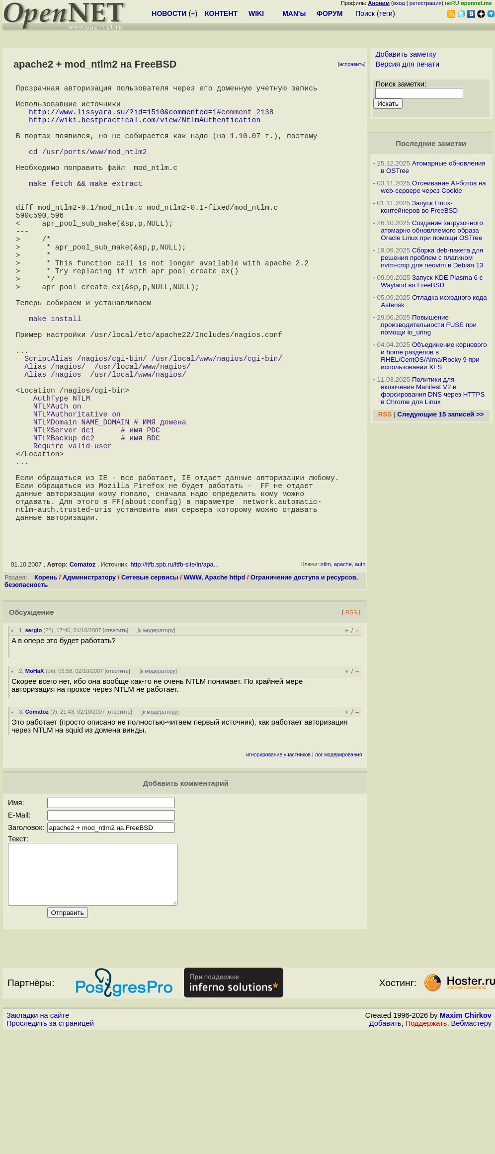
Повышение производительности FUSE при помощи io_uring (429, 325)
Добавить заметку (405, 54)
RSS (351, 721)
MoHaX (34, 780)
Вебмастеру (471, 1145)
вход (399, 3)
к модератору (156, 739)
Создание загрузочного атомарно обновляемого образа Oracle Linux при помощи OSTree (432, 230)
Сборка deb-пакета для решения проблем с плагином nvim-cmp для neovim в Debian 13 (432, 258)
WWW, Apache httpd (214, 686)
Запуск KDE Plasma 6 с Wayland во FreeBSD (432, 281)
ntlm (326, 673)
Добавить (385, 1145)
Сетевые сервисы (149, 686)
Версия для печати (407, 64)
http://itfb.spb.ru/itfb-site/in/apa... (175, 673)
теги (386, 13)
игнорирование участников (278, 864)
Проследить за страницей (50, 1145)
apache (343, 673)
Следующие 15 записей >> (440, 414)
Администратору (89, 686)
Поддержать (426, 1145)
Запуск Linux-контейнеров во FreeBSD (419, 206)
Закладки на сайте (37, 1137)
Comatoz (83, 673)
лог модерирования (338, 864)
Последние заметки (431, 144)
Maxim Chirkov (466, 1137)
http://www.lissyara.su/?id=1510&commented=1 (123, 119)
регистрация (426, 3)
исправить (351, 64)
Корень (45, 686)
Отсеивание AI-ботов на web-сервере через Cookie (433, 186)
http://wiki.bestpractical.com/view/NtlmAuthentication (144, 129)
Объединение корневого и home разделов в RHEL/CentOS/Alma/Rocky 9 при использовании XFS (434, 356)
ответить (115, 739)
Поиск (365, 13)
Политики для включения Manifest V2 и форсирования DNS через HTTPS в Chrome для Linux (433, 391)
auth (360, 673)
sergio (33, 739)
